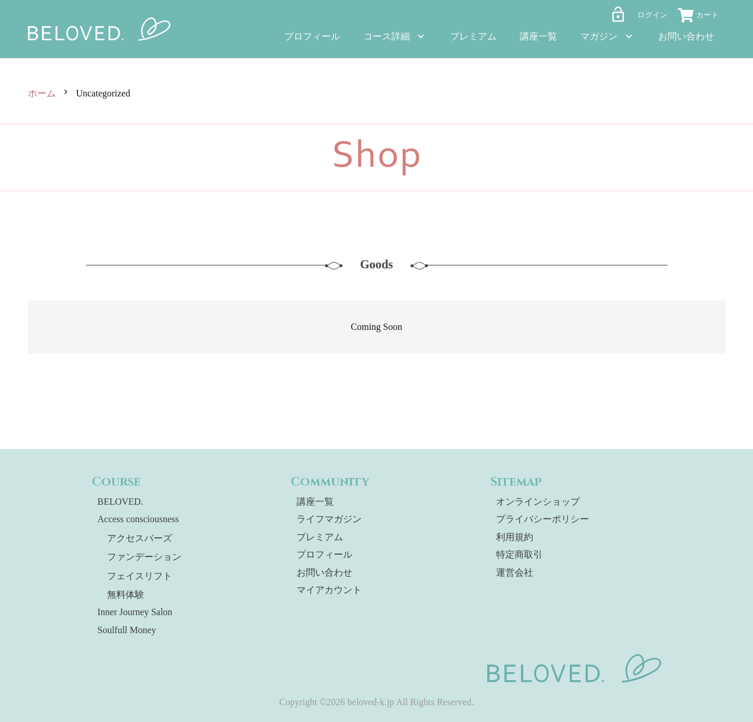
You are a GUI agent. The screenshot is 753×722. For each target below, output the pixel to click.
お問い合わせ (324, 572)
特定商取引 (519, 554)
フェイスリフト (139, 576)
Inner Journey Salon (135, 612)
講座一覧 (315, 502)
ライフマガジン (329, 519)
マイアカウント (329, 590)
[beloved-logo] (99, 29)
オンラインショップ (538, 502)
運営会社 (514, 572)
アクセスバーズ (139, 538)
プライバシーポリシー (542, 519)
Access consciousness (138, 519)
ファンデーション (144, 557)
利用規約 (514, 537)
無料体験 (125, 594)
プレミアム (320, 537)
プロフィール (324, 554)
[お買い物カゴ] (702, 17)
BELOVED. (121, 502)
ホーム (42, 93)
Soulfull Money (127, 630)
